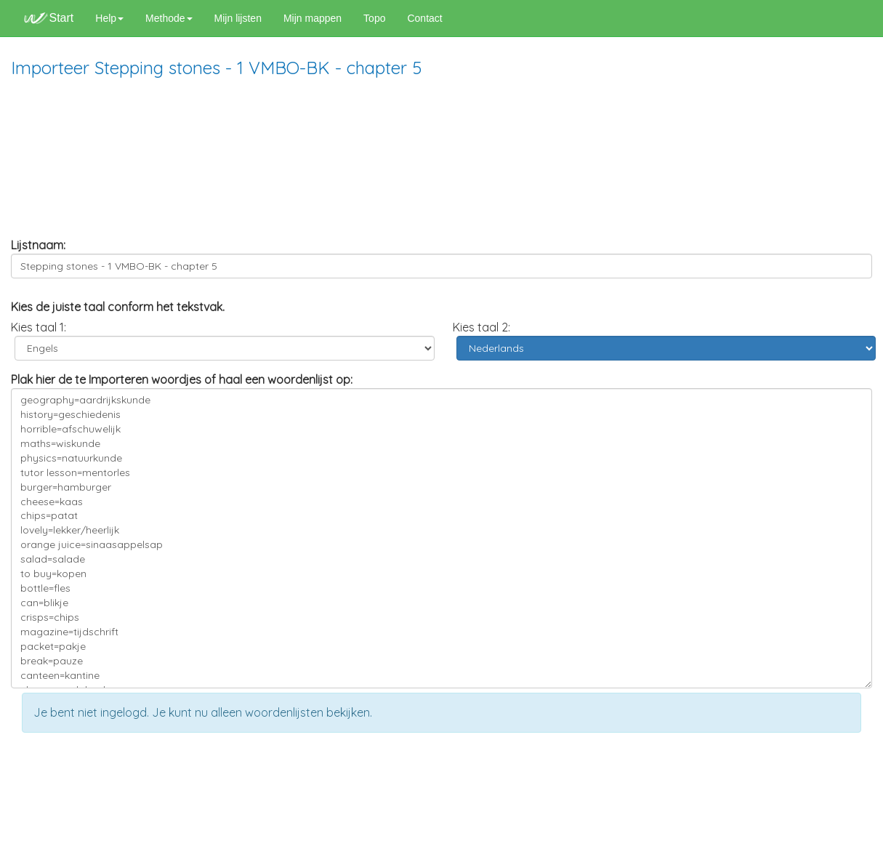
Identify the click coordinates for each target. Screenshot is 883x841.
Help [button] (109, 18)
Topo (374, 18)
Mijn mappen (312, 18)
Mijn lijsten (238, 18)
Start (61, 18)
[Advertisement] (447, 157)
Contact (424, 18)
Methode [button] (168, 18)
